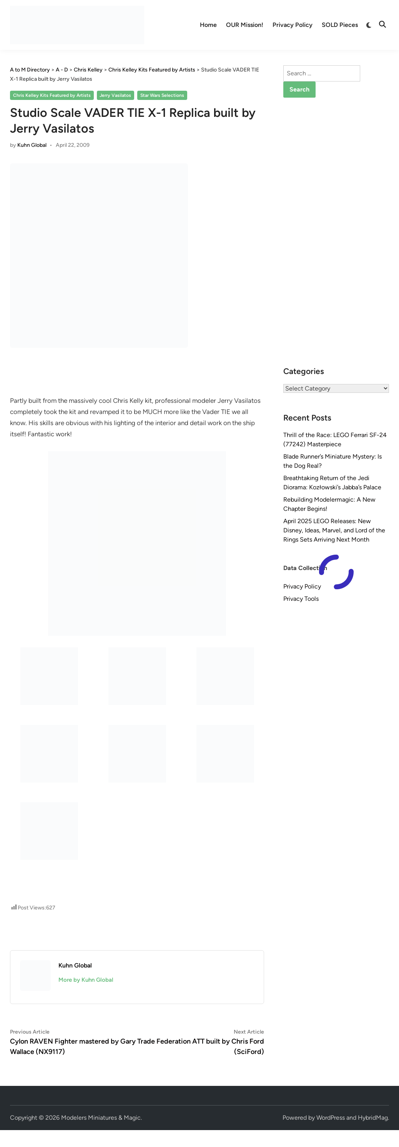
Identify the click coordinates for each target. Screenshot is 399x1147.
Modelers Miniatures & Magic (101, 1117)
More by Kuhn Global (85, 979)
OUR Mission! (244, 24)
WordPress (330, 1117)
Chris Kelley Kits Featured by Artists (52, 95)
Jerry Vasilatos (115, 95)
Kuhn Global (32, 145)
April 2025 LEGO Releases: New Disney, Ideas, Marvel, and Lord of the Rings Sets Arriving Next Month (334, 530)
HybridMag (373, 1117)
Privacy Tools (301, 598)
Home (208, 24)
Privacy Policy (293, 24)
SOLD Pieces (340, 24)
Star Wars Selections (162, 95)
